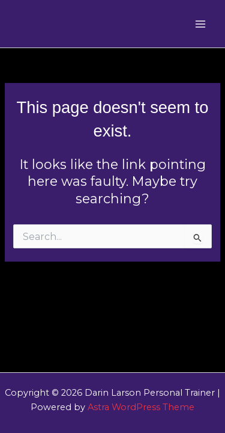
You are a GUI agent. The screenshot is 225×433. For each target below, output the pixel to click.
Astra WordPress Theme (141, 407)
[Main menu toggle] (200, 24)
